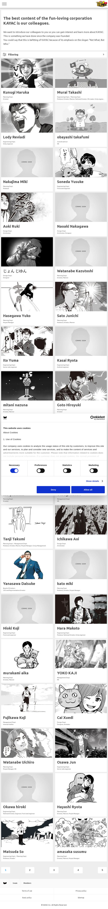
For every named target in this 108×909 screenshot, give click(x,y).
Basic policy (27, 898)
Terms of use (27, 891)
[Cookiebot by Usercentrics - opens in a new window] (92, 418)
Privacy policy (81, 891)
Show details (92, 481)
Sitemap (81, 898)
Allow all (88, 489)
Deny (53, 489)
